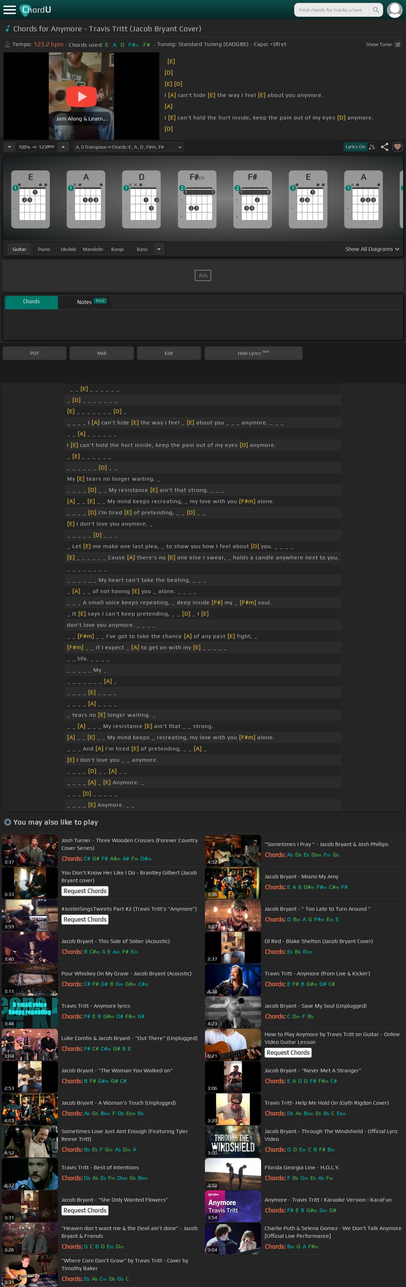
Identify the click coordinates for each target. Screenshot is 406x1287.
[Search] (375, 10)
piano (44, 249)
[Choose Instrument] (159, 248)
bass (142, 249)
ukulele (68, 249)
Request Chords (85, 891)
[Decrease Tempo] (9, 147)
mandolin (93, 249)
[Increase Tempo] (63, 147)
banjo (117, 249)
